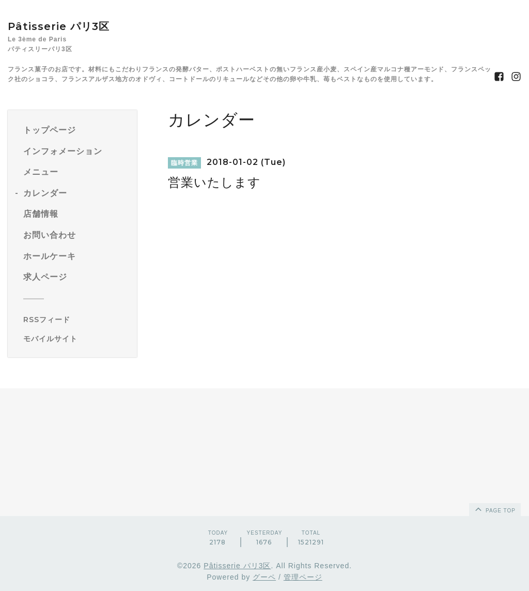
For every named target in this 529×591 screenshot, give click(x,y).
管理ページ (303, 577)
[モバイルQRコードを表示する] (76, 338)
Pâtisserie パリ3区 (59, 26)
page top (494, 509)
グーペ (264, 577)
